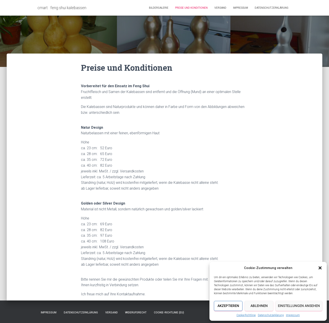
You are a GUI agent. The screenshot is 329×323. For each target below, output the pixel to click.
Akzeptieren (228, 306)
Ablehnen (259, 306)
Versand (220, 7)
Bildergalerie (158, 7)
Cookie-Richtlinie (246, 315)
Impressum (293, 315)
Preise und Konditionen (191, 7)
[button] (320, 268)
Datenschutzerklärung (271, 315)
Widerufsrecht (136, 312)
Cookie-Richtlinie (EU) (169, 312)
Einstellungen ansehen (299, 306)
